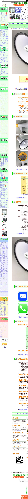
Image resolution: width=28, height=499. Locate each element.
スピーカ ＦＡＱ (3, 310)
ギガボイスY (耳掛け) (4, 189)
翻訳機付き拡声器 (3, 21)
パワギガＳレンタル (3, 254)
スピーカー (4, 50)
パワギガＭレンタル (3, 252)
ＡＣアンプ (4, 67)
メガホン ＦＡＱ (3, 307)
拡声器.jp (1, 45)
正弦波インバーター (3, 172)
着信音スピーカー (3, 195)
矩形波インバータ (3, 173)
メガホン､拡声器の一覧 (4, 29)
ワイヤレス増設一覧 (4, 145)
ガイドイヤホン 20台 (4, 159)
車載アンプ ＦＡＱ (3, 309)
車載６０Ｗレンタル (3, 276)
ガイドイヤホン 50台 (4, 160)
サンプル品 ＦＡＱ (3, 303)
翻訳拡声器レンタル (3, 255)
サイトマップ (15, 26)
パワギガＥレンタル (3, 253)
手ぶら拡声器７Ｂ (3, 17)
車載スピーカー (3, 51)
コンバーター (2, 175)
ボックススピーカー (3, 58)
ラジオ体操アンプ (3, 72)
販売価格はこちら (22, 169)
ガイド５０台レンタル (4, 284)
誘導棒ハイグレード (3, 194)
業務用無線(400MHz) (3, 165)
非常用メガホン (4, 34)
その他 (4, 180)
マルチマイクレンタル (4, 282)
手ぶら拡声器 (4, 11)
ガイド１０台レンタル (4, 283)
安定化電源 (2, 174)
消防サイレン (3, 185)
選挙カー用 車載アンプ (4, 85)
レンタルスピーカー (4, 263)
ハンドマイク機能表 (3, 204)
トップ (10, 26)
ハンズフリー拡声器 (3, 15)
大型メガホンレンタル (4, 262)
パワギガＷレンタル (3, 251)
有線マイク (4, 90)
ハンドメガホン (4, 35)
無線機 (4, 157)
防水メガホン (4, 33)
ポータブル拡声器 (3, 16)
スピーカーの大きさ (3, 57)
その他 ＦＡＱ (2, 315)
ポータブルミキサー (3, 111)
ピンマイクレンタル (3, 245)
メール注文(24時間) (21, 88)
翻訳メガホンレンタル (4, 257)
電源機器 (4, 171)
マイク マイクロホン (3, 92)
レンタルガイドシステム (4, 280)
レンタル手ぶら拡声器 (4, 247)
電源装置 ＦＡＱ (3, 314)
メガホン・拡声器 (22, 26)
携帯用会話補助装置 (3, 207)
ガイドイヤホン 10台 (4, 158)
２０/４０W (2, 69)
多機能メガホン (4, 31)
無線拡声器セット (3, 20)
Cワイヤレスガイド (3, 144)
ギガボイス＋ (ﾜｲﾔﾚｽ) (4, 188)
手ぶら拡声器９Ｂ (3, 19)
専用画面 (21, 399)
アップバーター (3, 176)
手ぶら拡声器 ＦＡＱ (3, 306)
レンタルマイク (3, 113)
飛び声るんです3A (4, 162)
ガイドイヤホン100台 (4, 161)
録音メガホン (4, 32)
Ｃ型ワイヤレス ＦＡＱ (4, 313)
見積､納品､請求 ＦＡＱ (4, 302)
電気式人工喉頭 (3, 206)
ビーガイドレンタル (3, 281)
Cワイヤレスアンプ (3, 143)
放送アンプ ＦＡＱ (3, 308)
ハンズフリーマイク (3, 93)
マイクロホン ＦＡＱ (3, 311)
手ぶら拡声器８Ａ (3, 18)
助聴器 (1, 187)
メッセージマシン (3, 60)
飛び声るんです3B (4, 163)
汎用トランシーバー (3, 166)
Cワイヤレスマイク (4, 142)
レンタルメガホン (3, 256)
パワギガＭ (3, 12)
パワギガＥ (3, 13)
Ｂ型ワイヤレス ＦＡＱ (4, 312)
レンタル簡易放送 (3, 270)
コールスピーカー (3, 54)
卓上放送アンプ (3, 68)
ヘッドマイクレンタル (4, 246)
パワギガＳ (3, 14)
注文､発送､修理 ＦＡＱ (4, 301)
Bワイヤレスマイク (4, 118)
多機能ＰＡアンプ (3, 71)
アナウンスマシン (3, 59)
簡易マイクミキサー (3, 109)
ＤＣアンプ (4, 79)
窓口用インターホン (3, 181)
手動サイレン (3, 186)
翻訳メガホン (2, 30)
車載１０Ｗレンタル (3, 275)
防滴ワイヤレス (4, 42)
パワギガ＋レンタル (3, 250)
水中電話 (1, 200)
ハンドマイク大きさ (3, 205)
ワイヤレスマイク (4, 121)
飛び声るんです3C (4, 164)
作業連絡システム (3, 184)
